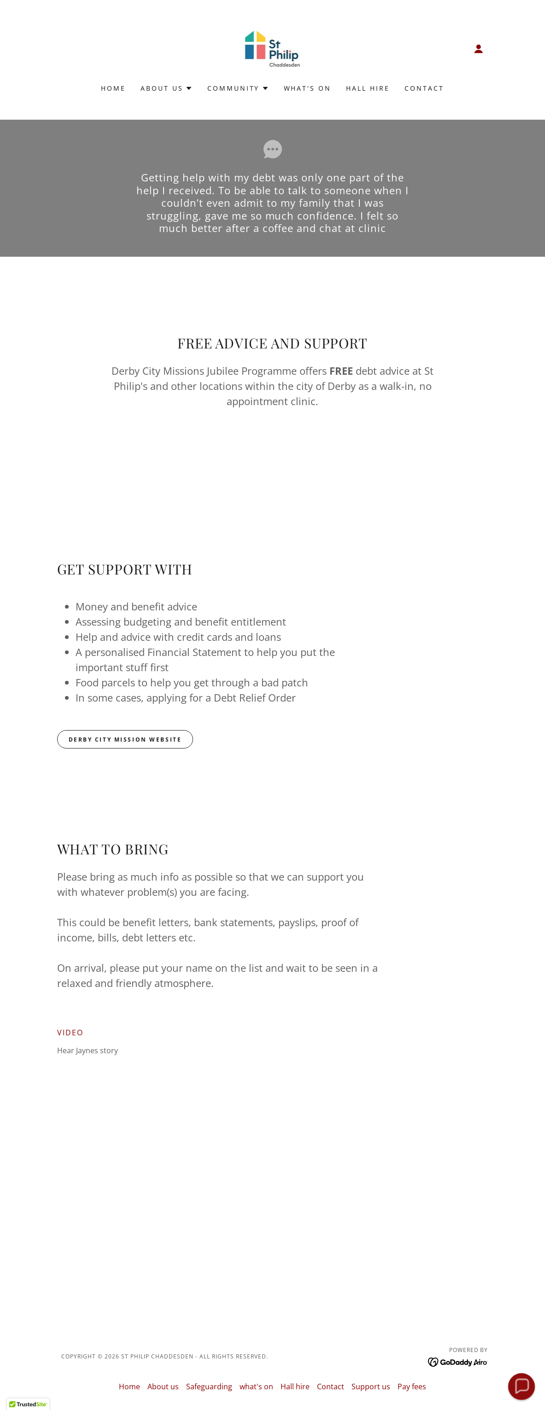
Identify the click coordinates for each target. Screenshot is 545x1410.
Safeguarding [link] (209, 1386)
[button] (478, 49)
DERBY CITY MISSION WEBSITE (125, 739)
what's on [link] (308, 88)
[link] (272, 48)
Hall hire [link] (368, 88)
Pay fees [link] (412, 1386)
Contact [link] (424, 88)
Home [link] (113, 88)
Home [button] (129, 1386)
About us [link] (163, 1386)
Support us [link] (371, 1386)
